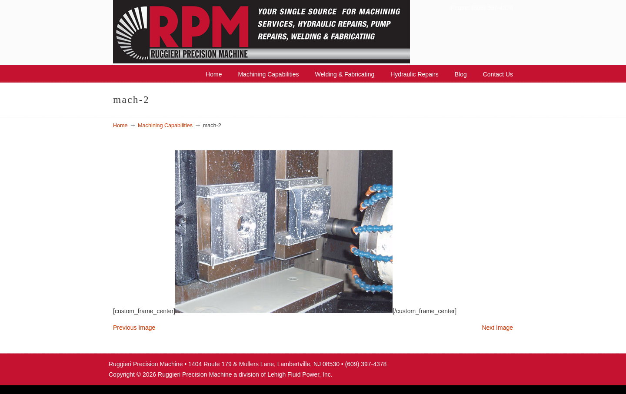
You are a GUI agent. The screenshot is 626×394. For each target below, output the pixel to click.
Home (120, 126)
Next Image (497, 327)
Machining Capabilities (165, 126)
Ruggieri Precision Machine (283, 31)
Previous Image (134, 327)
